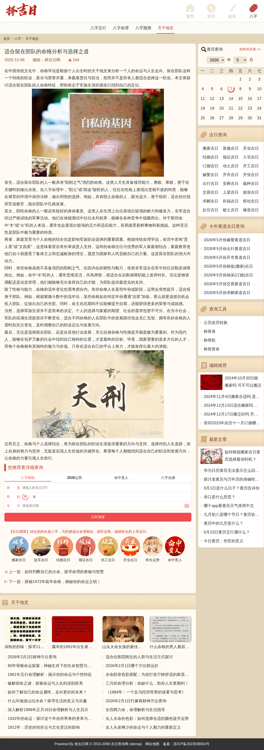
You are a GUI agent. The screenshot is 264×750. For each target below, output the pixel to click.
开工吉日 (251, 166)
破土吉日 (231, 210)
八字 (253, 16)
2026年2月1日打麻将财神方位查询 (136, 701)
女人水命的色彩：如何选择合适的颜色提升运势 (147, 718)
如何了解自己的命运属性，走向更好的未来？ (47, 692)
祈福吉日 (231, 201)
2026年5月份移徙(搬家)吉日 (228, 266)
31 (259, 118)
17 (259, 98)
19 (212, 108)
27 (221, 118)
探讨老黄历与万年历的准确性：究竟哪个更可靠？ (233, 479)
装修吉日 (231, 148)
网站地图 (152, 744)
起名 (232, 16)
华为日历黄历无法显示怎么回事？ (233, 470)
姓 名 (13, 487)
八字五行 (98, 28)
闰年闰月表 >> (250, 49)
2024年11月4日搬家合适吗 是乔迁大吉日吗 (233, 396)
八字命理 (121, 28)
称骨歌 (210, 340)
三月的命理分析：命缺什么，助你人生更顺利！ (147, 683)
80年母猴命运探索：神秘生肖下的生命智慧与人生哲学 (51, 666)
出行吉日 (210, 183)
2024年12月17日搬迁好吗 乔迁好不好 (233, 414)
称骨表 (210, 331)
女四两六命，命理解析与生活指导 (135, 710)
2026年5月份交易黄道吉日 (227, 284)
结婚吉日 (210, 157)
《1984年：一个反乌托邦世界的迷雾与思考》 (146, 692)
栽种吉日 (251, 183)
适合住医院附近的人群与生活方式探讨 (139, 657)
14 (231, 98)
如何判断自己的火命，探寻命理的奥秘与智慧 (64, 572)
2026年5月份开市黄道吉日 (227, 257)
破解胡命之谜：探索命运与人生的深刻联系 (45, 683)
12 (212, 98)
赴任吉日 (210, 210)
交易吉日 (210, 192)
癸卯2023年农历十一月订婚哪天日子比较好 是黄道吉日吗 (233, 423)
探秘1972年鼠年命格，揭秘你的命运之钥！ (63, 581)
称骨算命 (212, 349)
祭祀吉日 (251, 201)
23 (250, 108)
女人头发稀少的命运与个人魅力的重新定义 (143, 727)
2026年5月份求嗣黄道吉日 (227, 292)
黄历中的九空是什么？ (223, 523)
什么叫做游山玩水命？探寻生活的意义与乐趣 (47, 701)
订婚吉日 (210, 166)
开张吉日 (251, 175)
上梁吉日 (231, 192)
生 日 (13, 505)
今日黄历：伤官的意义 (223, 541)
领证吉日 (231, 157)
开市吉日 (231, 175)
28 (231, 118)
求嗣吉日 (210, 201)
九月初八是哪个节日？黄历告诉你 (233, 514)
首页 (6, 38)
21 (231, 108)
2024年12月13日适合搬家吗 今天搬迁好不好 (233, 405)
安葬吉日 (231, 183)
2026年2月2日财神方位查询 (32, 657)
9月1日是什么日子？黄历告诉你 (232, 488)
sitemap (136, 744)
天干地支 (166, 28)
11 (202, 98)
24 (259, 108)
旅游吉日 (251, 192)
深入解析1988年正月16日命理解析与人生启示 (48, 710)
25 (202, 118)
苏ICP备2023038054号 (192, 744)
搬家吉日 (210, 148)
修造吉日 (251, 210)
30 (250, 118)
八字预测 (143, 28)
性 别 (13, 496)
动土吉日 (231, 166)
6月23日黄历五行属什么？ (227, 532)
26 (212, 118)
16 (250, 98)
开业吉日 (251, 148)
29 (240, 118)
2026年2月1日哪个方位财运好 (132, 666)
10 (259, 89)
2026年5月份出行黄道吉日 (227, 248)
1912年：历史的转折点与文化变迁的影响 (44, 727)
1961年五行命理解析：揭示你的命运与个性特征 (50, 674)
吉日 (211, 16)
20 (221, 108)
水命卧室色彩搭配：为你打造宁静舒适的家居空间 (148, 674)
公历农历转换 (215, 322)
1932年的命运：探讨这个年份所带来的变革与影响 (51, 718)
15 (240, 98)
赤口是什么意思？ (219, 497)
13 (221, 98)
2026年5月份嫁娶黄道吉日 (227, 240)
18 (202, 108)
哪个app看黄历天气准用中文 (229, 506)
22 (240, 108)
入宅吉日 (251, 157)
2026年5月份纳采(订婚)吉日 (228, 275)
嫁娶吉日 (210, 175)
